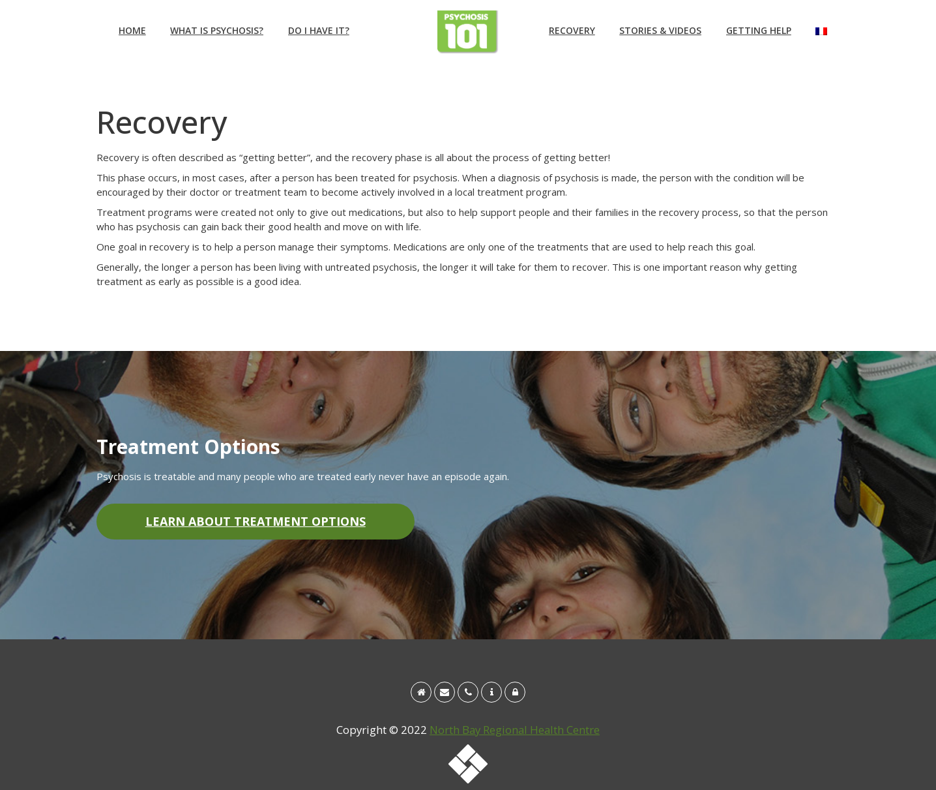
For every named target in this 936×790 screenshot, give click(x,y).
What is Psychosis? (216, 30)
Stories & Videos (660, 30)
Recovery (572, 30)
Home (132, 30)
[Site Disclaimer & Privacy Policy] (515, 692)
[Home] (421, 692)
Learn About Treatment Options (255, 521)
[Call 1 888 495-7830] (468, 692)
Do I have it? (318, 30)
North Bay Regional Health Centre (515, 729)
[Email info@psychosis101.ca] (444, 692)
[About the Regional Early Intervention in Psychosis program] (491, 692)
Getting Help (758, 30)
